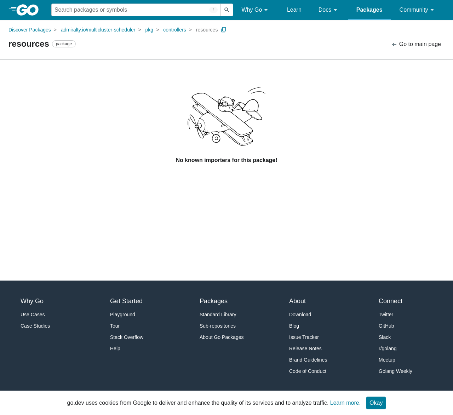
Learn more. (345, 403)
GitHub (386, 326)
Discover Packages (29, 30)
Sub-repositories (218, 326)
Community (418, 10)
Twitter (386, 314)
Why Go (256, 10)
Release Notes (305, 348)
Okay (376, 403)
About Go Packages (222, 337)
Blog (294, 326)
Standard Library (218, 314)
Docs (329, 10)
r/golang (388, 348)
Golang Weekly (395, 371)
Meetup (387, 360)
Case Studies (35, 326)
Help (115, 348)
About (297, 301)
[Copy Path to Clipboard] (223, 30)
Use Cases (33, 314)
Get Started (126, 301)
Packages (369, 10)
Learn (294, 10)
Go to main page (416, 44)
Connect (390, 301)
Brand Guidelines (308, 360)
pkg (149, 30)
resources (207, 30)
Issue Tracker (304, 337)
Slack (385, 337)
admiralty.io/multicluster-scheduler (98, 30)
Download (300, 314)
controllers (174, 30)
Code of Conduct (307, 371)
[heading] (29, 10)
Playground (122, 314)
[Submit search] (226, 10)
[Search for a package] (136, 10)
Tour (115, 326)
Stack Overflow (126, 337)
